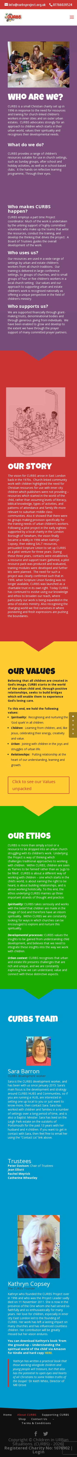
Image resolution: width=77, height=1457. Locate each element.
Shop (22, 1419)
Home (7, 1415)
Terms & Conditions (36, 1423)
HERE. (49, 1353)
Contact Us (39, 1419)
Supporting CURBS (55, 1415)
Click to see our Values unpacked (33, 785)
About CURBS (27, 1415)
